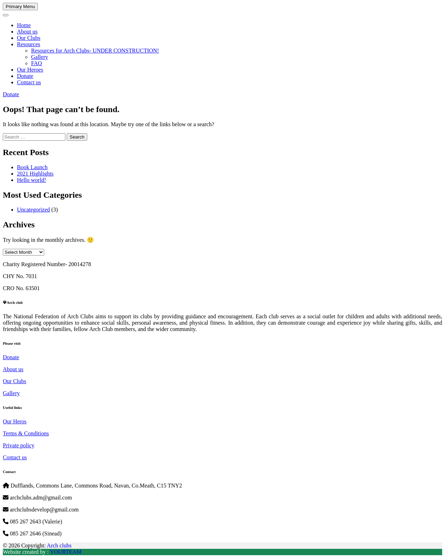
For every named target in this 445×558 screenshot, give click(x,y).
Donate (25, 76)
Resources (28, 44)
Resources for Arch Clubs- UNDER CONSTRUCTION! (95, 51)
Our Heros (14, 421)
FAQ (36, 63)
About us (27, 32)
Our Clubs (28, 38)
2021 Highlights (35, 174)
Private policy (18, 445)
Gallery (39, 57)
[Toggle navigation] (5, 15)
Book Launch (32, 167)
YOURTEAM (66, 552)
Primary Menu (20, 6)
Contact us (29, 82)
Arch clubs (59, 545)
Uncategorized (33, 210)
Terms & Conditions (26, 433)
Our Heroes (30, 70)
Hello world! (31, 180)
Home (24, 25)
